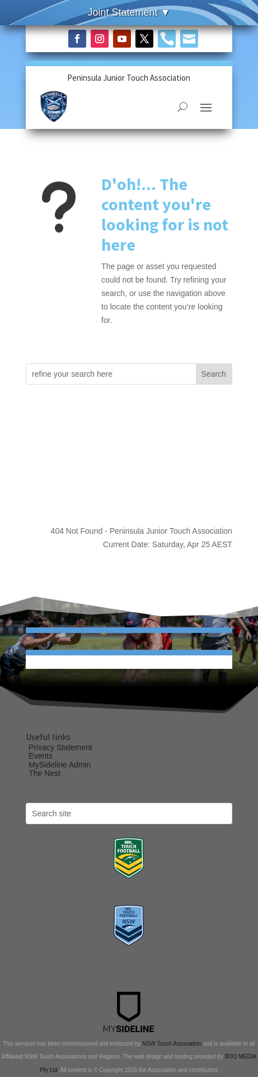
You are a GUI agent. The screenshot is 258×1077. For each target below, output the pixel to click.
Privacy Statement (60, 747)
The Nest (44, 773)
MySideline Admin (60, 764)
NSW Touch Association (171, 1044)
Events (41, 755)
